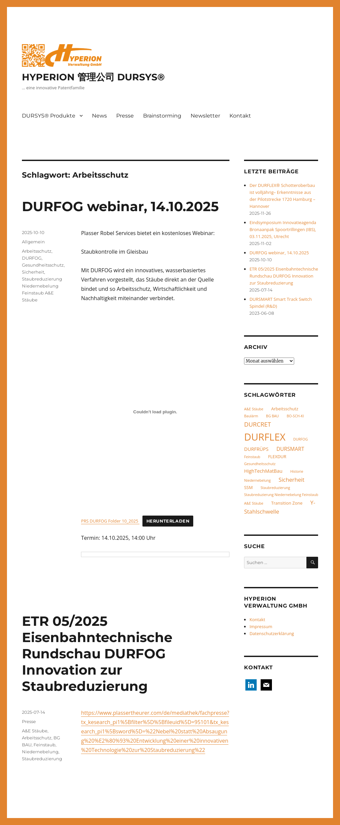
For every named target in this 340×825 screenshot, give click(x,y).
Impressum (260, 626)
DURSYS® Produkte (48, 116)
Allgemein (33, 241)
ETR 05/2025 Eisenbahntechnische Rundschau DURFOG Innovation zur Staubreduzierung (97, 653)
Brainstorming (162, 116)
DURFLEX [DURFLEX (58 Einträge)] (264, 437)
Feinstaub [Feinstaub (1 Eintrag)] (252, 456)
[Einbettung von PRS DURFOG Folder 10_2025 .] (155, 411)
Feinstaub (44, 744)
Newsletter (205, 116)
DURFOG (32, 258)
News (99, 116)
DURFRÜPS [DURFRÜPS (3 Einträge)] (256, 449)
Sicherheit (33, 272)
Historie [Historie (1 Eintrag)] (296, 471)
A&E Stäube (34, 730)
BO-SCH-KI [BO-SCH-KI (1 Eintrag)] (295, 416)
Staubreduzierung (42, 758)
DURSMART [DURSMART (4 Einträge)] (290, 449)
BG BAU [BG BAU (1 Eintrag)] (272, 416)
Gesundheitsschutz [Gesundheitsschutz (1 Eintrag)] (260, 463)
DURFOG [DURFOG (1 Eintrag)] (300, 439)
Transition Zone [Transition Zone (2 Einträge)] (286, 503)
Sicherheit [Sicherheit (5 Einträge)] (291, 479)
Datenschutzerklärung (271, 633)
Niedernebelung (40, 751)
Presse (125, 116)
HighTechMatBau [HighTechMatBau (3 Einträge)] (263, 471)
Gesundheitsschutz (43, 265)
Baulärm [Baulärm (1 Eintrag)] (251, 416)
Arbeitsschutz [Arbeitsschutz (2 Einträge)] (284, 409)
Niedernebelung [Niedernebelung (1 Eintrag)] (257, 480)
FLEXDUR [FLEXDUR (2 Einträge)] (277, 456)
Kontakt (240, 116)
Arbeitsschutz (36, 251)
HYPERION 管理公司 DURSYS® (93, 77)
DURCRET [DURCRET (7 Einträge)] (257, 424)
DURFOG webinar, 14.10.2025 (120, 206)
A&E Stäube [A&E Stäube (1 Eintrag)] (253, 409)
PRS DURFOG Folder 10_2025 (110, 521)
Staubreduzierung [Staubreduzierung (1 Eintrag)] (275, 487)
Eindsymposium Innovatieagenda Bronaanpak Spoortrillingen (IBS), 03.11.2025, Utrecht (282, 229)
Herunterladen (168, 521)
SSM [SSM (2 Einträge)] (248, 487)
